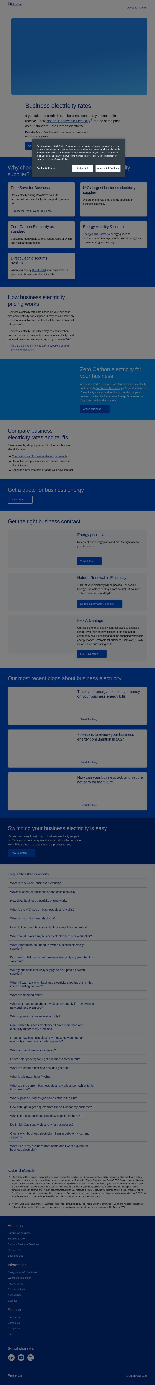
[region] (78, 158)
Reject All (82, 168)
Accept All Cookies (108, 168)
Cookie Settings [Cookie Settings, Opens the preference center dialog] (46, 168)
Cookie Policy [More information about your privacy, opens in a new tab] (61, 159)
